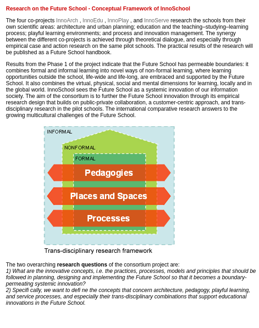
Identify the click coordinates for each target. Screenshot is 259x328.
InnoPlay (119, 20)
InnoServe (157, 20)
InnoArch (67, 20)
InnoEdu (93, 20)
